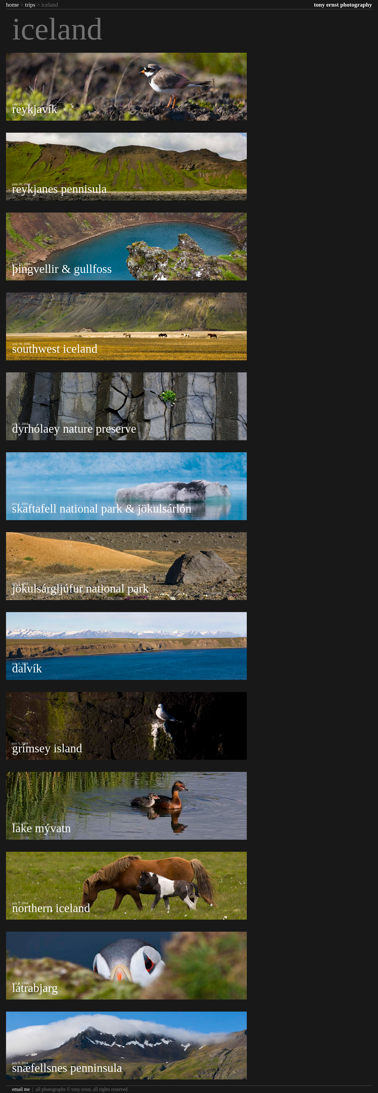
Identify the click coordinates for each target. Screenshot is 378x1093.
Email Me (21, 1089)
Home (12, 5)
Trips (30, 5)
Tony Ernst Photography (343, 5)
